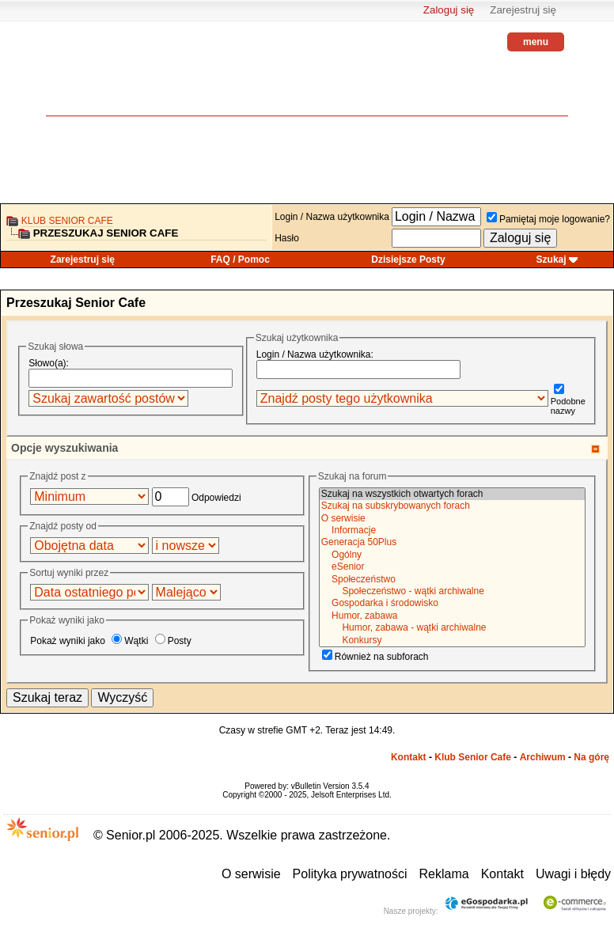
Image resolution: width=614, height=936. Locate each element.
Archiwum (543, 757)
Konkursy (452, 640)
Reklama (444, 874)
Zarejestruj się (523, 10)
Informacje (452, 530)
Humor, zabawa (452, 616)
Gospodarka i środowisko (452, 603)
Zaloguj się (448, 10)
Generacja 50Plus (452, 542)
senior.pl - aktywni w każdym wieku (89, 79)
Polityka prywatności (350, 874)
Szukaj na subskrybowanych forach (452, 506)
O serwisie (452, 519)
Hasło (287, 238)
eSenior (452, 567)
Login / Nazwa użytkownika (332, 216)
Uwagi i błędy (573, 874)
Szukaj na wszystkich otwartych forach (452, 494)
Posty (173, 640)
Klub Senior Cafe (67, 220)
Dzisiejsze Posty (408, 259)
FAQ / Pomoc (240, 259)
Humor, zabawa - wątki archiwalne (452, 628)
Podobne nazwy (568, 400)
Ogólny (452, 555)
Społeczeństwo (452, 579)
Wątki (130, 640)
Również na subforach (375, 656)
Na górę (591, 757)
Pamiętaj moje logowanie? (548, 219)
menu (535, 41)
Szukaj (551, 259)
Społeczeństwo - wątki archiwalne (452, 591)
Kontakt (408, 757)
